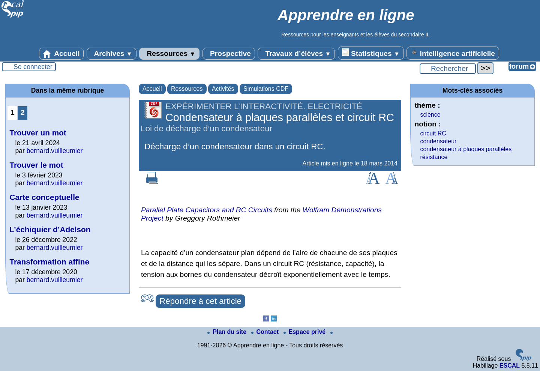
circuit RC (433, 133)
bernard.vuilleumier (55, 151)
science (430, 114)
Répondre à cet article (200, 301)
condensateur (438, 141)
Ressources (169, 54)
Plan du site (227, 332)
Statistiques (371, 52)
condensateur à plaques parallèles (466, 149)
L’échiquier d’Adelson (49, 229)
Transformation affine (49, 261)
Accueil (61, 54)
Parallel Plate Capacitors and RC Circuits (206, 210)
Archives (111, 54)
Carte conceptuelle (44, 197)
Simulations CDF (265, 89)
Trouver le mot (36, 165)
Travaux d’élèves (296, 54)
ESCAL (510, 365)
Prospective (229, 54)
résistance (433, 157)
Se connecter (33, 67)
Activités (223, 89)
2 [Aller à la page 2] (23, 112)
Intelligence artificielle (453, 52)
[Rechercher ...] (448, 68)
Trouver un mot (37, 132)
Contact (265, 332)
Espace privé (305, 332)
